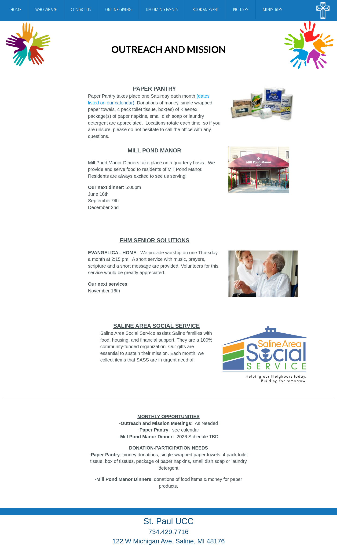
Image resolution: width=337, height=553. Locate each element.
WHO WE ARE (46, 9)
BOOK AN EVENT (205, 9)
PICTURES (240, 9)
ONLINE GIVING (118, 9)
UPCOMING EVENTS (162, 9)
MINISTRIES (272, 9)
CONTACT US (81, 9)
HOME (16, 9)
